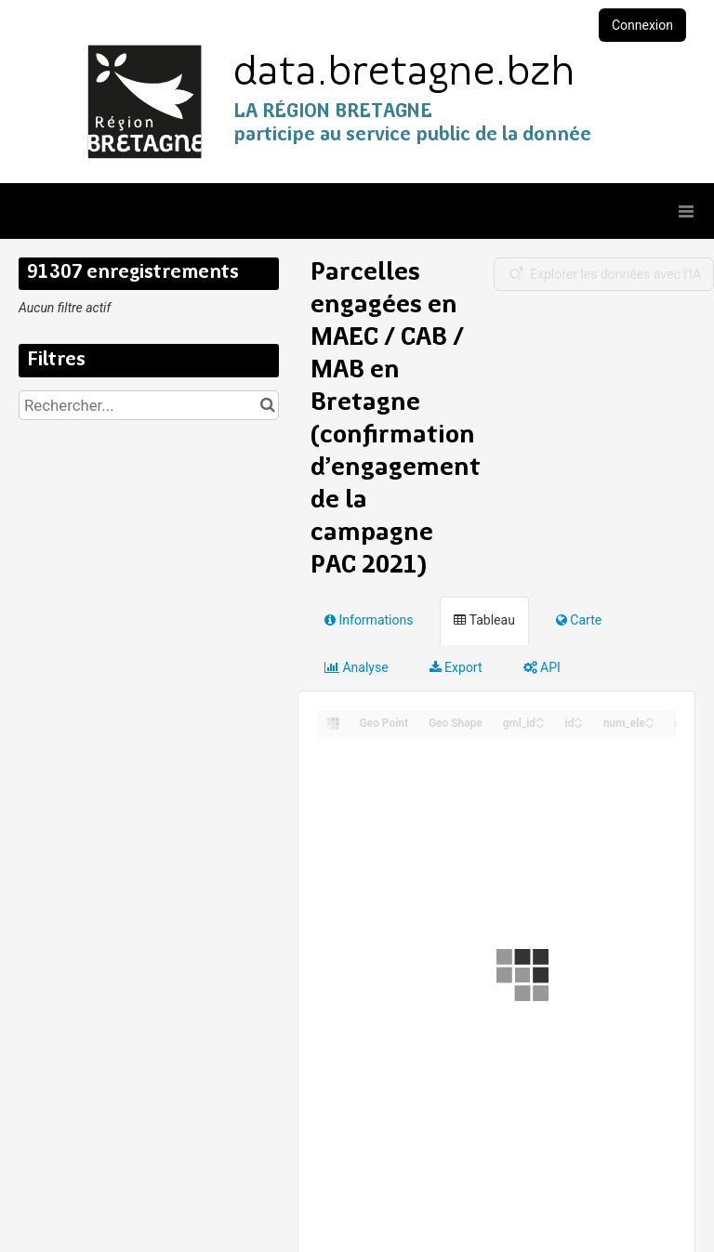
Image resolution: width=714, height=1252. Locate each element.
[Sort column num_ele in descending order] (649, 724)
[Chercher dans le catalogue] (267, 405)
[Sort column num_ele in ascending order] (649, 718)
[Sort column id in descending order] (578, 724)
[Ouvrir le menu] (686, 211)
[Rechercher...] (149, 405)
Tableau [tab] (484, 620)
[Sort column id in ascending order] (578, 718)
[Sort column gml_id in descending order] (540, 724)
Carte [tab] (579, 620)
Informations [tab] (368, 620)
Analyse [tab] (356, 667)
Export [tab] (456, 667)
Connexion (642, 25)
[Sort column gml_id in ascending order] (540, 718)
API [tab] (542, 667)
